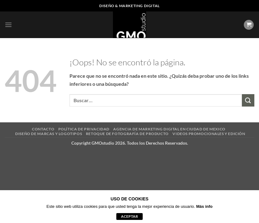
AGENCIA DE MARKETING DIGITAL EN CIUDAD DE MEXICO (169, 129)
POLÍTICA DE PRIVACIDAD (83, 129)
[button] (8, 24)
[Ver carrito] (249, 25)
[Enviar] (248, 100)
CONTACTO (43, 129)
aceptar (129, 216)
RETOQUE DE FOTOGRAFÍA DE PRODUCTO (127, 133)
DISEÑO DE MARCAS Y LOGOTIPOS (48, 133)
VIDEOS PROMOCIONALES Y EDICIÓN (208, 133)
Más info (204, 206)
